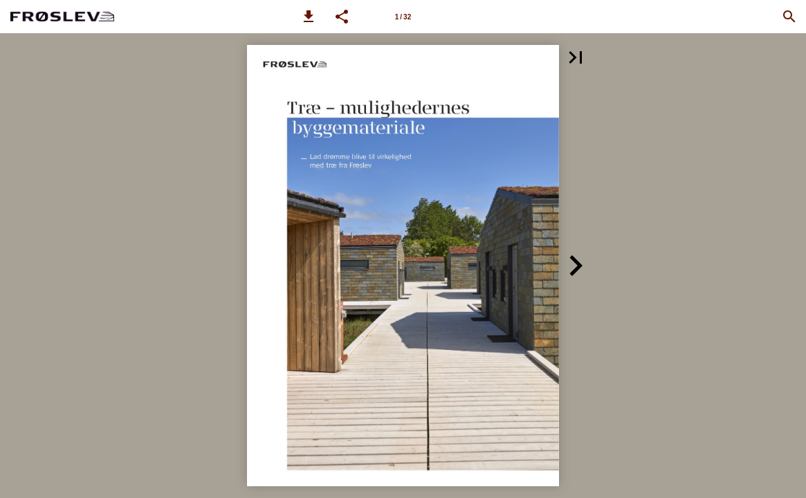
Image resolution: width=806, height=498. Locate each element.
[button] (308, 16)
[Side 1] (403, 16)
